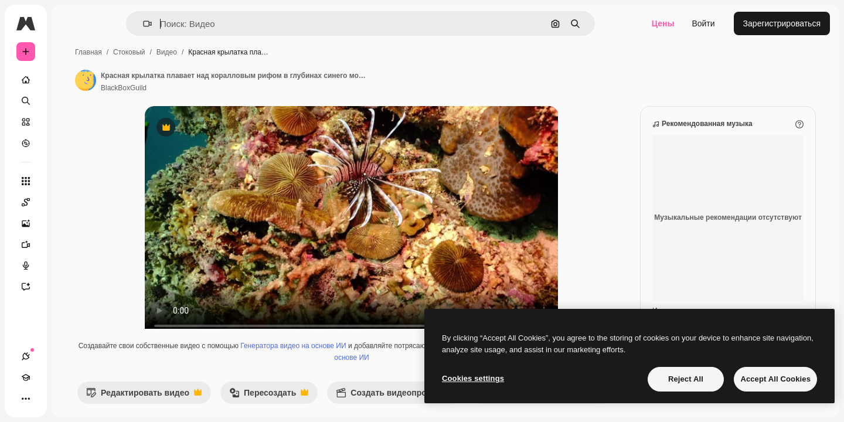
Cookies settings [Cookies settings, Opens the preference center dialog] (473, 378)
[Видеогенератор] (70, 244)
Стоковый (218, 52)
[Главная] (70, 79)
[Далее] (624, 404)
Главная (177, 52)
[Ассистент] (70, 286)
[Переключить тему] (68, 398)
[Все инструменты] (70, 181)
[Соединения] (25, 398)
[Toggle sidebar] (115, 23)
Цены (663, 23)
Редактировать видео (233, 408)
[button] (187, 23)
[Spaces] (70, 202)
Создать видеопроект (482, 408)
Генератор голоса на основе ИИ (404, 369)
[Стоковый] (70, 122)
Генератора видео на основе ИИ (380, 357)
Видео (256, 52)
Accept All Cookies (775, 379)
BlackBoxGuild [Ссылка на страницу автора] (213, 88)
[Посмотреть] (70, 143)
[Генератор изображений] (70, 223)
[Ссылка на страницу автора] (174, 80)
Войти (703, 23)
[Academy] (47, 398)
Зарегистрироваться (782, 23)
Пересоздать (357, 408)
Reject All (685, 379)
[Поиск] (70, 100)
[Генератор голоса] (70, 265)
